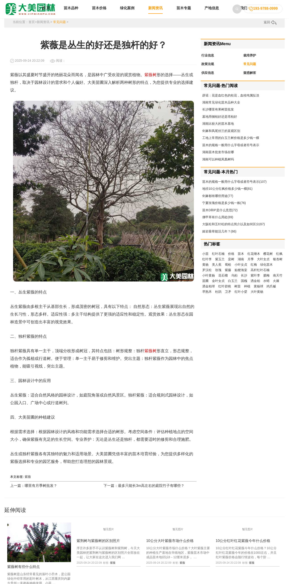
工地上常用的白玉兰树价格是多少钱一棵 (230, 144)
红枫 (279, 260)
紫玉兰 (220, 265)
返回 (270, 28)
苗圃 (205, 287)
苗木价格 (99, 13)
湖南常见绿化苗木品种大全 (221, 108)
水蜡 (266, 287)
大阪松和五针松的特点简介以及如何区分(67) (233, 230)
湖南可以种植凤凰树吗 (218, 165)
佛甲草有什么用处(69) (217, 223)
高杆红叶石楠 (260, 276)
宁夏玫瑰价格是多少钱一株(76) (224, 209)
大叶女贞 (263, 265)
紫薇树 (150, 80)
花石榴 (223, 281)
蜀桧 (228, 270)
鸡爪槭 (271, 292)
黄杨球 (258, 292)
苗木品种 (71, 13)
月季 (250, 265)
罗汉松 (207, 276)
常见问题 (59, 28)
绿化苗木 (266, 270)
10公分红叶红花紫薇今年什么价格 (243, 547)
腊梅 (266, 281)
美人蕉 (216, 270)
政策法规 (207, 70)
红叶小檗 (241, 298)
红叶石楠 (218, 260)
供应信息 (207, 79)
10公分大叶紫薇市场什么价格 (170, 547)
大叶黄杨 (257, 298)
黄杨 (205, 270)
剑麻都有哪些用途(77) (217, 202)
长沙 (244, 281)
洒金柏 (255, 287)
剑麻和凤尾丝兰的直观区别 (221, 136)
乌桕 (234, 281)
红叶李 (207, 265)
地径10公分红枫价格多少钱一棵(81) (227, 195)
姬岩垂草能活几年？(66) (219, 237)
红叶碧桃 (224, 292)
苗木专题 (183, 13)
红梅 (254, 270)
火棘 (276, 287)
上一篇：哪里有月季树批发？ (33, 491)
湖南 (241, 265)
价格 (231, 260)
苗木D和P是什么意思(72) (219, 216)
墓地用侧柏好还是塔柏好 (219, 122)
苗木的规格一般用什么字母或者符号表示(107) (234, 187)
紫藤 (228, 276)
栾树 (231, 265)
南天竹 (277, 281)
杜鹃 (218, 298)
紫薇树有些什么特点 (23, 573)
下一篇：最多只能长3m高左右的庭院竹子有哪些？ (143, 491)
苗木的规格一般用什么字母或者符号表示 (230, 151)
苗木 (241, 260)
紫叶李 (255, 281)
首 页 (46, 13)
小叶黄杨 (208, 281)
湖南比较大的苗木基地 (218, 129)
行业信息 (207, 61)
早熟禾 (207, 298)
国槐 (244, 287)
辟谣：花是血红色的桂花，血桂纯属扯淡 (230, 101)
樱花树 (268, 260)
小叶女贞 (241, 270)
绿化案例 (127, 13)
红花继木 (253, 260)
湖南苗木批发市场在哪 (218, 158)
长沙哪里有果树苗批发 (218, 115)
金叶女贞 (218, 287)
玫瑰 (218, 276)
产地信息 (211, 13)
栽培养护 (249, 61)
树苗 (237, 292)
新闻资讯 (155, 13)
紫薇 (28, 482)
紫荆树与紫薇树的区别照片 (98, 547)
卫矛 (228, 298)
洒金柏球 (208, 292)
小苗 (205, 260)
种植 (247, 292)
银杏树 (277, 265)
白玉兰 (232, 287)
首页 (31, 28)
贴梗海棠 (241, 276)
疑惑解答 (249, 79)
